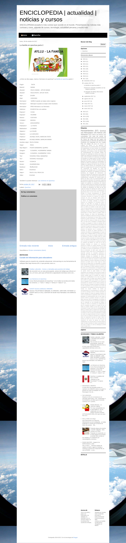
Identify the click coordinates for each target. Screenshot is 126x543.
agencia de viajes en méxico (93, 226)
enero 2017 (87, 108)
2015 (84, 114)
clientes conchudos (90, 238)
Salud (91, 139)
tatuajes (102, 155)
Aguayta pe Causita (100, 512)
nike (93, 291)
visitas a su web (91, 324)
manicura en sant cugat (98, 174)
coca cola (102, 239)
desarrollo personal (85, 253)
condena (98, 241)
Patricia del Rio (87, 159)
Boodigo (82, 193)
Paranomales (84, 212)
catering (89, 164)
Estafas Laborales (93, 200)
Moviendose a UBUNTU (89, 385)
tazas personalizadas (96, 312)
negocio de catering (86, 155)
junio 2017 (87, 101)
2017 (84, 78)
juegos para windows (93, 279)
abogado (94, 221)
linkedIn (102, 284)
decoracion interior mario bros (88, 251)
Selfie (103, 215)
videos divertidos (89, 323)
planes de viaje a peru (87, 178)
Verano (91, 220)
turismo (82, 318)
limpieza (97, 284)
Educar (84, 200)
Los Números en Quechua (37, 279)
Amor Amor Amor (95, 191)
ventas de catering (90, 188)
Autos (95, 143)
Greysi (102, 203)
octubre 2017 (88, 83)
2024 (84, 61)
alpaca (82, 227)
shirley (82, 306)
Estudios (85, 158)
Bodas (90, 156)
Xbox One (87, 221)
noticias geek (100, 177)
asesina (89, 230)
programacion (86, 148)
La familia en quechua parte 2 (92, 85)
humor (103, 273)
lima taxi (86, 284)
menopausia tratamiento (98, 175)
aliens (103, 226)
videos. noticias (87, 149)
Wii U (82, 221)
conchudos (91, 241)
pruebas (82, 300)
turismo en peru (90, 318)
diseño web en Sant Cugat (93, 261)
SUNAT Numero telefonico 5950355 (40, 289)
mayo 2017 (87, 103)
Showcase (83, 217)
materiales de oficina (93, 154)
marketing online (85, 175)
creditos (88, 245)
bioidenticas (94, 162)
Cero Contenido (99, 514)
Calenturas (97, 156)
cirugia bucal (89, 167)
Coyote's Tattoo (100, 194)
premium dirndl (84, 297)
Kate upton (98, 206)
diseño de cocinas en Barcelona (92, 260)
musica (102, 154)
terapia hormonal (91, 314)
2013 (84, 119)
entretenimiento (95, 146)
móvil (83, 291)
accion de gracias (85, 224)
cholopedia (98, 165)
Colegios (104, 156)
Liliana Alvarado (88, 208)
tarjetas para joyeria (86, 311)
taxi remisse (95, 148)
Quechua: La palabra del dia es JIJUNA (97, 376)
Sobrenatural (90, 217)
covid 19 (98, 242)
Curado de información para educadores (36, 258)
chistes (90, 236)
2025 (84, 59)
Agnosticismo (101, 190)
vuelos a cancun (101, 188)
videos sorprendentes (99, 323)
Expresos (83, 202)
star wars (97, 306)
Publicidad (92, 142)
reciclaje (82, 303)
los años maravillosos (86, 285)
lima (82, 284)
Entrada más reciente (29, 246)
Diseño (97, 199)
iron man (97, 276)
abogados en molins (92, 223)
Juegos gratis (92, 158)
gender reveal (86, 270)
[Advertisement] (93, 482)
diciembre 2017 (88, 80)
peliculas (83, 137)
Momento (101, 140)
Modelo (87, 209)
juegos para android (96, 278)
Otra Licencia (95, 211)
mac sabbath (91, 287)
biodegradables (96, 232)
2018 (84, 76)
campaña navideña (97, 235)
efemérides (97, 263)
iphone (88, 174)
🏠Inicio (24, 35)
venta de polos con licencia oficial (96, 321)
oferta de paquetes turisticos (97, 293)
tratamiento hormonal (91, 317)
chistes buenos (89, 165)
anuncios (83, 229)
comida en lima (93, 151)
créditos (84, 248)
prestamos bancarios (88, 180)
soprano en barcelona (88, 185)
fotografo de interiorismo (96, 172)
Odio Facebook (102, 158)
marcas (82, 288)
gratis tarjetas (96, 270)
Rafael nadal (101, 212)
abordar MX (101, 223)
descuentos (101, 254)
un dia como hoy (100, 318)
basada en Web (85, 162)
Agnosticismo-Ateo (85, 191)
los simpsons (95, 285)
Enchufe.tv (98, 515)
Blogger (75, 537)
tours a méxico (100, 314)
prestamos (95, 155)
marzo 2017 (87, 106)
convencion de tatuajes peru (88, 170)
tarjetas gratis (89, 309)
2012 (84, 121)
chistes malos (97, 236)
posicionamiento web (100, 178)
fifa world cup (84, 267)
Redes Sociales (97, 159)
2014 (84, 116)
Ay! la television (86, 395)
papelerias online (96, 294)
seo (103, 305)
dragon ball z (91, 263)
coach (82, 239)
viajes (82, 323)
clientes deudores (100, 238)
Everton (102, 200)
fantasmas (87, 266)
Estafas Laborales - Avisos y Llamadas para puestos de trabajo (49, 269)
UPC (87, 220)
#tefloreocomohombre (91, 190)
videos (90, 137)
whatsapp (99, 324)
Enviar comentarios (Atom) (37, 250)
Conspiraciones (85, 140)
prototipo (102, 299)
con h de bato (84, 241)
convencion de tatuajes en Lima (93, 168)
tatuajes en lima (85, 312)
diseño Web (103, 151)
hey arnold (97, 272)
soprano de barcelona (100, 184)
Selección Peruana (96, 215)
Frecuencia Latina (99, 202)
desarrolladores (100, 251)
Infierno (87, 206)
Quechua (28, 187)
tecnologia (103, 148)
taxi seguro (100, 139)
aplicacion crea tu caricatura (94, 229)
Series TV (92, 145)
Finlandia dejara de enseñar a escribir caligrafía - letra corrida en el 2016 (98, 430)
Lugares (83, 145)
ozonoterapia (88, 294)
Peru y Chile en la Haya (89, 418)
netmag (88, 291)
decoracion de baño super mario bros (94, 250)
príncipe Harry (89, 300)
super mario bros (92, 308)
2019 (84, 73)
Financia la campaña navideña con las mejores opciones (94, 88)
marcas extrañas (92, 288)
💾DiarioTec (36, 35)
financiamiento (92, 267)
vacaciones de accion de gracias (89, 320)
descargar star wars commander (88, 254)
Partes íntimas (92, 212)
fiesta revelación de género (98, 266)
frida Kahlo (103, 269)
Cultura (94, 134)
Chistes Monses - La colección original (96, 405)
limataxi (91, 284)
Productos (84, 142)
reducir (88, 303)
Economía (103, 199)
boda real (100, 233)
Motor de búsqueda (95, 209)
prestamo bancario (94, 297)
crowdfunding (94, 247)
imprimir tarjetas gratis (86, 275)
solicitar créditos (89, 306)
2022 (84, 66)
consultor (104, 241)
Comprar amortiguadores (93, 193)
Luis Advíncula (97, 208)
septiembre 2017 (89, 96)
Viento (102, 220)
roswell (98, 305)
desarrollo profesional (98, 253)
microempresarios (85, 290)
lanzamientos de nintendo (86, 282)
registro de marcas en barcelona (96, 181)
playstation (83, 296)
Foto (94, 149)
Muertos (104, 209)
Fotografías (90, 202)
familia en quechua (62, 79)
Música (101, 134)
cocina (96, 167)
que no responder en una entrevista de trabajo (92, 302)
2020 (84, 71)
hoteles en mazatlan (95, 273)
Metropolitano (88, 133)
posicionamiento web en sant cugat (96, 296)
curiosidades (84, 136)
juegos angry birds (85, 278)
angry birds (88, 227)
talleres (82, 309)
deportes (101, 145)
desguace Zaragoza (85, 256)
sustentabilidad (101, 308)
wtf (83, 190)
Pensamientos (87, 130)
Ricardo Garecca (85, 214)
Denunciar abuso (87, 55)
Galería (82, 203)
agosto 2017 (88, 98)
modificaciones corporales (87, 177)
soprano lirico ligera (101, 185)
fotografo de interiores (86, 171)
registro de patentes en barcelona (90, 183)
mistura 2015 (103, 290)
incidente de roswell (99, 275)
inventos (83, 174)
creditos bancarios (97, 245)
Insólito (92, 206)
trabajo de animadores (94, 315)
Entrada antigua (69, 246)
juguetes (87, 281)
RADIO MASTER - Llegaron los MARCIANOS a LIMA (91, 443)
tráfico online (101, 317)
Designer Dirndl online (98, 197)
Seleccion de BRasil (85, 215)
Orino (88, 211)
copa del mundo (97, 136)
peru (103, 294)
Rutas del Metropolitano (98, 214)
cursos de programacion (93, 248)
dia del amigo (96, 257)
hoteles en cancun (85, 273)
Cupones (96, 196)
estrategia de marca (93, 264)
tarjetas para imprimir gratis (100, 309)
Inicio (50, 246)
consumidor (103, 167)
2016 (84, 111)
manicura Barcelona (99, 287)
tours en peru (84, 315)
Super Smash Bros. (91, 218)
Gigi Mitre (89, 203)
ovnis (82, 294)
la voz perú (101, 281)
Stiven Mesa (98, 217)
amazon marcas (91, 161)
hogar (103, 272)
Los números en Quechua (46, 180)
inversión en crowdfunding (87, 276)
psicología (96, 300)
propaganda (95, 299)
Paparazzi (102, 211)
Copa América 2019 (90, 194)
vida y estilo (84, 156)
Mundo (84, 211)
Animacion (84, 134)
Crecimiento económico (86, 196)
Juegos (89, 144)
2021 (84, 69)
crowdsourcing (102, 247)
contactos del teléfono (88, 242)
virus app (83, 324)
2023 (84, 64)
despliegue (95, 256)
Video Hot (97, 220)
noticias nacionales (100, 291)
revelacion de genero (90, 305)
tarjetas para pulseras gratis (99, 311)
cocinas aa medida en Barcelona (100, 521)
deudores (89, 257)
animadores (95, 227)
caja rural (89, 235)
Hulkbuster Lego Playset (86, 205)
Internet (102, 143)
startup (84, 187)
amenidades (101, 161)
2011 (84, 123)
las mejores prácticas (99, 282)
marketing (103, 146)
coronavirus (101, 170)
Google (96, 203)
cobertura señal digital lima (92, 239)
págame (102, 300)
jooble (102, 276)
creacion (95, 244)
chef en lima (96, 164)
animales (102, 227)
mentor (101, 288)
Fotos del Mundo (99, 516)
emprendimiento (87, 152)
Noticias (99, 133)
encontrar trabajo (99, 152)
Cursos (96, 137)
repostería (94, 303)
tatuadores (91, 187)
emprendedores (85, 146)
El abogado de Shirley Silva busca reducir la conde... (93, 92)
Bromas (94, 140)
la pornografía (94, 281)
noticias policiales (85, 293)
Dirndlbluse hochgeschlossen (87, 199)
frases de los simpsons (94, 269)
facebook (83, 154)
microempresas (94, 290)
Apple (103, 191)
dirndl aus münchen (93, 258)
